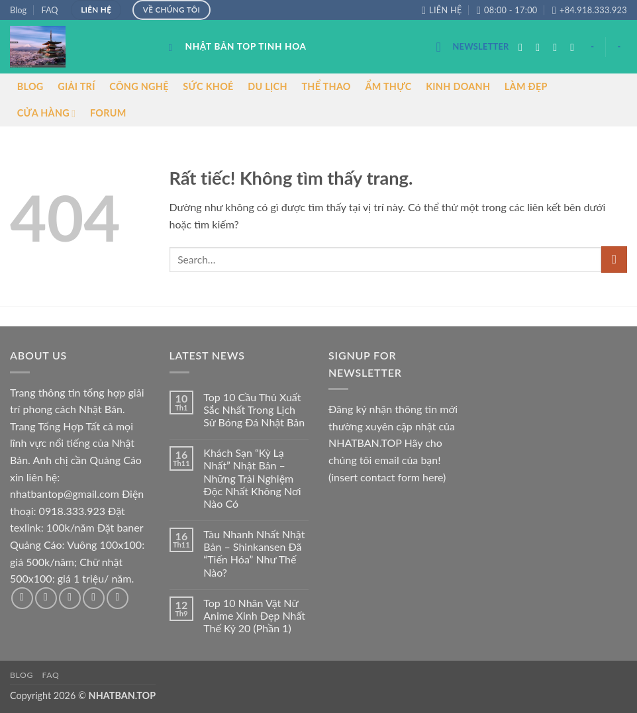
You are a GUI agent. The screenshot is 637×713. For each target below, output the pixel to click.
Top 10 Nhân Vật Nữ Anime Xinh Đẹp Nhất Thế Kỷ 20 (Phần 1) (254, 615)
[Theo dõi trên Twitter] (558, 47)
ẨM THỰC (388, 86)
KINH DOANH (458, 86)
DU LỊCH (267, 86)
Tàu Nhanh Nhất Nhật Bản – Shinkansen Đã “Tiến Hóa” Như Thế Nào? (254, 553)
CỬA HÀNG (46, 113)
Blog (18, 10)
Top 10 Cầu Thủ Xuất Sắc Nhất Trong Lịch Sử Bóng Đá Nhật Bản (254, 409)
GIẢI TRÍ (76, 86)
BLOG (30, 86)
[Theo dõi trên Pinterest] (117, 598)
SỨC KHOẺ (208, 86)
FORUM (108, 113)
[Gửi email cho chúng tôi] (575, 47)
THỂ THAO (325, 86)
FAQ (49, 10)
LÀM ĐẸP (526, 86)
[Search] (173, 48)
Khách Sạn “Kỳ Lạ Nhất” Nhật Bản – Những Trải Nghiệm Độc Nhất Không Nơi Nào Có (252, 478)
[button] (472, 46)
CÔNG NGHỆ (138, 86)
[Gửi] (614, 259)
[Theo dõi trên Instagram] (541, 47)
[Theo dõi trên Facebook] (523, 47)
